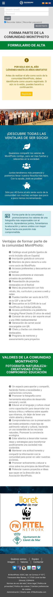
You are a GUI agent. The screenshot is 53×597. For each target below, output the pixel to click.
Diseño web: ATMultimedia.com (33, 592)
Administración (13, 592)
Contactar (38, 562)
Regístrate (26, 94)
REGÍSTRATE (41, 26)
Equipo (35, 559)
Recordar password (32, 22)
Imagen (11, 562)
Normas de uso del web (16, 583)
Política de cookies (22, 586)
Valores (24, 562)
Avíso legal (32, 583)
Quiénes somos (18, 559)
